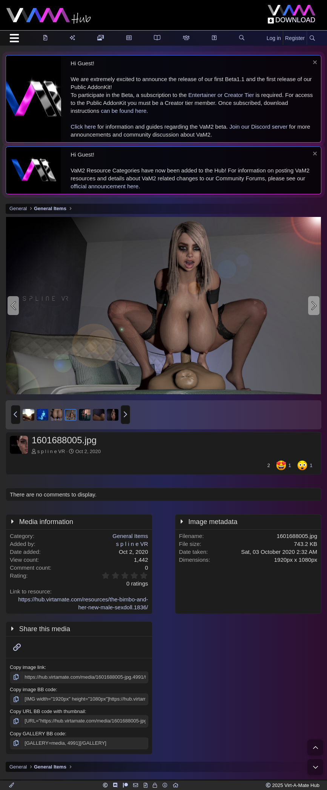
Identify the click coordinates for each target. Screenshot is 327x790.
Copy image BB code (33, 689)
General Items (130, 536)
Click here (83, 126)
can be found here (123, 111)
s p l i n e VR (51, 451)
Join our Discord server (258, 126)
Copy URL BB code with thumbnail (47, 711)
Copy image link (27, 667)
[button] (15, 414)
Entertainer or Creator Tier (221, 95)
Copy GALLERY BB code (37, 733)
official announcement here (104, 186)
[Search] (312, 38)
